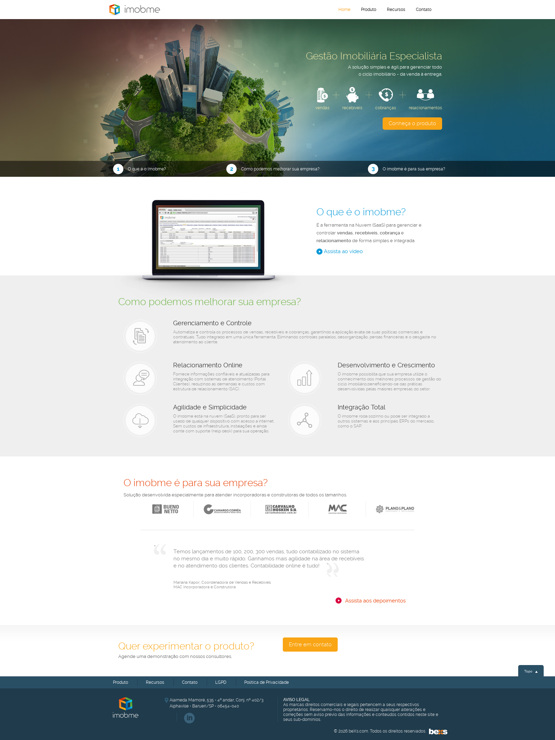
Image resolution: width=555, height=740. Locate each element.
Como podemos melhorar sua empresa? (273, 169)
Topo (531, 671)
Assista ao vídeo (339, 251)
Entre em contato (310, 644)
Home (134, 9)
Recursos (396, 9)
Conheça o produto (412, 123)
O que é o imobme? (139, 169)
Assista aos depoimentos (375, 601)
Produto (368, 9)
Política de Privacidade (266, 682)
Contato (423, 9)
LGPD (221, 682)
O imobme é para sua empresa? (405, 169)
